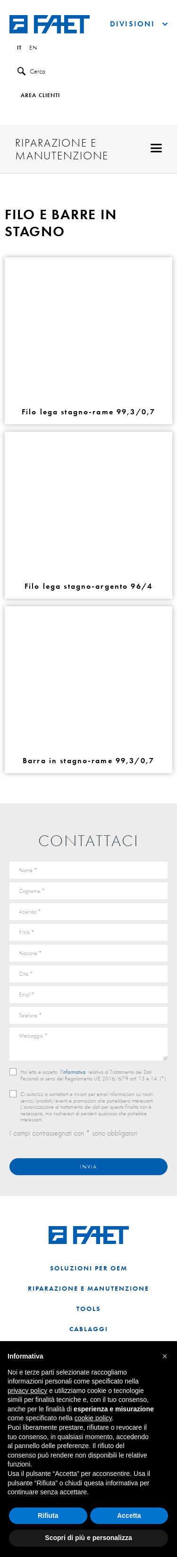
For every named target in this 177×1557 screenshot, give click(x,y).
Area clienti (40, 95)
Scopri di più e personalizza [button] (88, 1537)
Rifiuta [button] (48, 1515)
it (19, 48)
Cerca (31, 71)
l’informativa (73, 1072)
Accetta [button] (129, 1515)
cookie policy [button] (93, 1418)
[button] (164, 1356)
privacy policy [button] (27, 1390)
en (33, 48)
